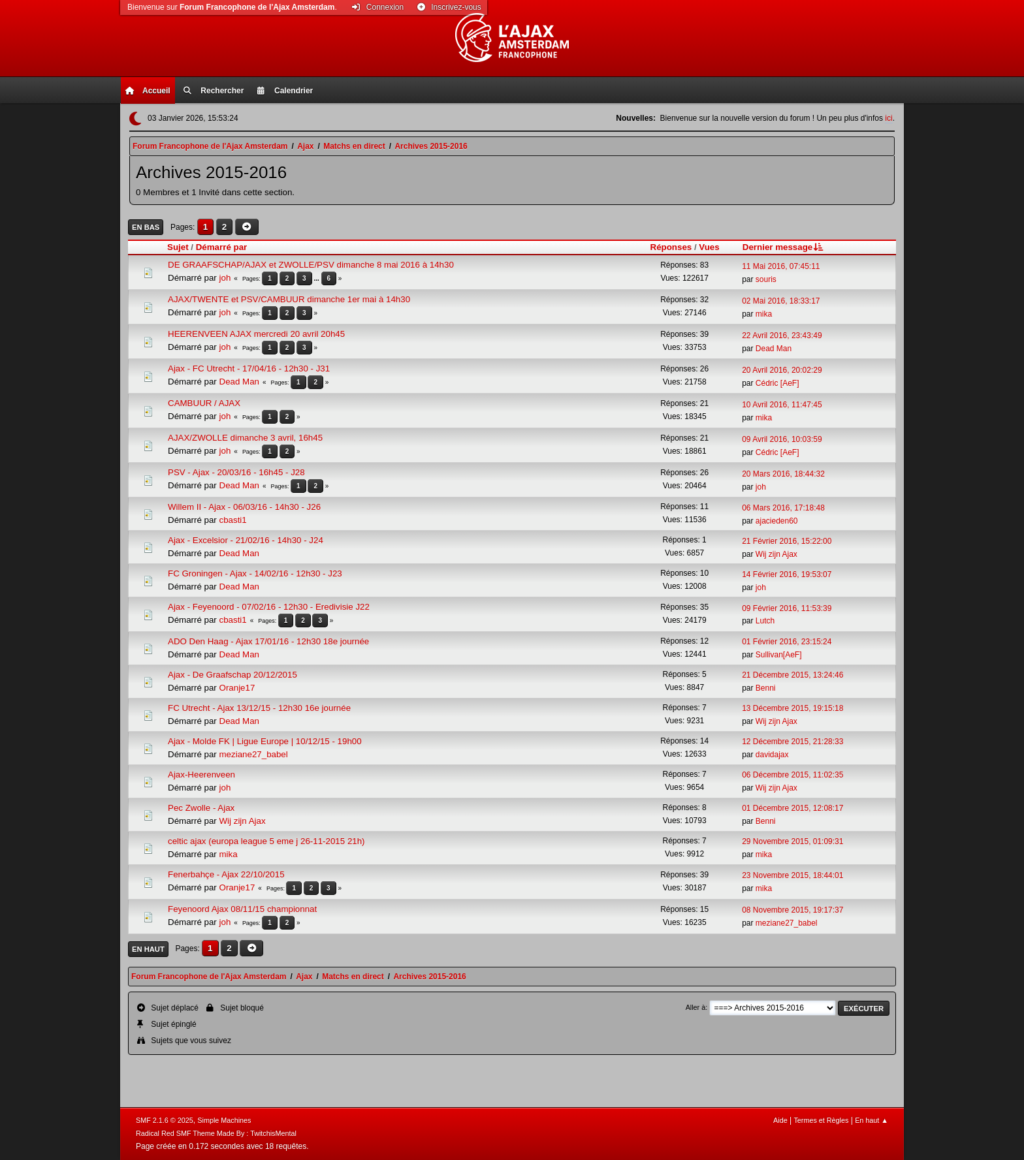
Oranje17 (237, 688)
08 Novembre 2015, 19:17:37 (792, 910)
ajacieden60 (777, 520)
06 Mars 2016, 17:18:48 (783, 507)
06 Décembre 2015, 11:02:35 (792, 774)
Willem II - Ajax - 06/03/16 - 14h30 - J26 (244, 507)
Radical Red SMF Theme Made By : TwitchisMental (216, 1133)
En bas (145, 227)
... (317, 278)
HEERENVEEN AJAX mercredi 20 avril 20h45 (256, 334)
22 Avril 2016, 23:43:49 (782, 335)
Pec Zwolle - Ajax (201, 808)
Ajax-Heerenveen (201, 774)
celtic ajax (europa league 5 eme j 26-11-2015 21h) (266, 841)
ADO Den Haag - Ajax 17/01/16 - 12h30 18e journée (268, 641)
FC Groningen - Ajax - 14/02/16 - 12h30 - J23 (255, 573)
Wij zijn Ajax (776, 554)
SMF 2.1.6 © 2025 (164, 1120)
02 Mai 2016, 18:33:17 (781, 301)
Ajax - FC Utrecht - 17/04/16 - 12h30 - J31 (249, 368)
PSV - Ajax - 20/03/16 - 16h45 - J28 (236, 472)
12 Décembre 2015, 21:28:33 (792, 741)
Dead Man (774, 348)
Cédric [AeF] (777, 383)
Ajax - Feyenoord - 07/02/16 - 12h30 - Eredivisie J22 (269, 607)
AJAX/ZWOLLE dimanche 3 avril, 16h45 (245, 438)
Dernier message (784, 247)
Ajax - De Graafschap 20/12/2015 (232, 675)
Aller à (696, 1007)
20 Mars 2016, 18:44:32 (783, 473)
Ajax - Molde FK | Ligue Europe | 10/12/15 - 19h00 (265, 741)
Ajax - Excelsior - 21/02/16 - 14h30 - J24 (245, 540)
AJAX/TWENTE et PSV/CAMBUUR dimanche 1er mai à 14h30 (289, 299)
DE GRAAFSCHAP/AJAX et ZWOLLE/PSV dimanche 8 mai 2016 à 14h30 (311, 265)
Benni (766, 688)
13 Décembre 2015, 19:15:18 (792, 708)
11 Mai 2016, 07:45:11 (781, 266)
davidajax (772, 754)
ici (888, 118)
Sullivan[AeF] (779, 654)
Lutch (765, 620)
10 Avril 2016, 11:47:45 (782, 404)
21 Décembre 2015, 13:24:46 (792, 675)
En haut (148, 949)
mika (764, 314)
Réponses (671, 247)
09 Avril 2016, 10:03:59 (782, 439)
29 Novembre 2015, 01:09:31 (792, 841)
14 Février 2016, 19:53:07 (786, 574)
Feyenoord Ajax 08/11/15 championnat (242, 909)
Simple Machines (224, 1120)
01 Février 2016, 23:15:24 (786, 641)
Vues (709, 247)
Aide (780, 1120)
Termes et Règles (820, 1120)
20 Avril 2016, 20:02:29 (782, 370)
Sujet (178, 247)
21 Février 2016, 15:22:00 (786, 541)
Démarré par (222, 247)
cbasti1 (233, 520)
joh (225, 278)
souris (766, 279)
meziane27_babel (253, 754)
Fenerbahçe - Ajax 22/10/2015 (226, 874)
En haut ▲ (871, 1120)
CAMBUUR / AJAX (204, 403)
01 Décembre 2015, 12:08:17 (792, 808)
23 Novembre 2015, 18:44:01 (792, 875)
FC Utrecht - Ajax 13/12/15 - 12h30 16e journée (259, 708)
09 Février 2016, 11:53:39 (786, 608)
